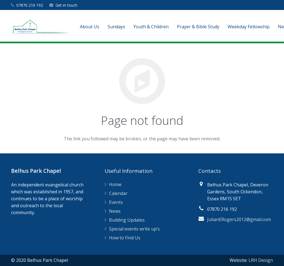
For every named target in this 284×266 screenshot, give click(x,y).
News (115, 211)
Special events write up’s (134, 229)
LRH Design (260, 260)
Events (116, 202)
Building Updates (127, 220)
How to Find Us (124, 238)
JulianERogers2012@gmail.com (239, 219)
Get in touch (66, 5)
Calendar (118, 193)
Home (115, 184)
